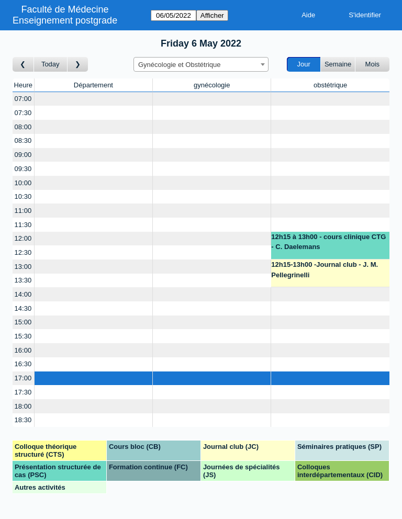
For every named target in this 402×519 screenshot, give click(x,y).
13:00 (23, 266)
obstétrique (330, 85)
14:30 (23, 308)
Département (93, 85)
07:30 (23, 113)
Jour (303, 64)
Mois (372, 64)
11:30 (23, 225)
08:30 (23, 140)
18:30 (23, 420)
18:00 (23, 406)
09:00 (23, 155)
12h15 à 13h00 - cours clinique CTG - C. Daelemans (328, 242)
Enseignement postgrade (65, 20)
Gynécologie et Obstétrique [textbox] (179, 65)
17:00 (23, 378)
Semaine (338, 64)
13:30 (23, 280)
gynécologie (212, 85)
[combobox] (201, 64)
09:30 (23, 169)
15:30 (23, 336)
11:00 (23, 211)
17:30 (23, 392)
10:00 (23, 183)
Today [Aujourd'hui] (50, 64)
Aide (308, 15)
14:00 (23, 294)
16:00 (23, 350)
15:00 (23, 322)
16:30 (23, 364)
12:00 (23, 238)
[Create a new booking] (94, 99)
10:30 (23, 196)
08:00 (23, 127)
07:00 (23, 99)
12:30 (23, 252)
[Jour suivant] (78, 64)
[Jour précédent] (23, 64)
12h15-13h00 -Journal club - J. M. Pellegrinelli (324, 270)
